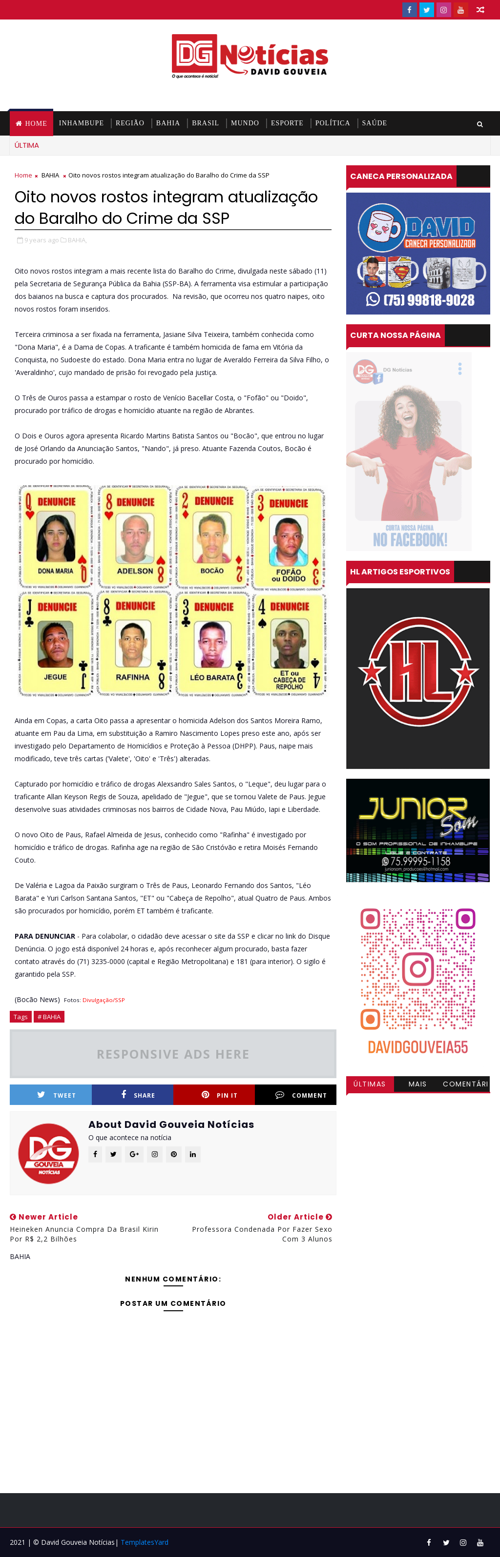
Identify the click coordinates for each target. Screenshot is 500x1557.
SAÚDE (375, 123)
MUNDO (245, 123)
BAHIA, (77, 240)
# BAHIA (49, 1016)
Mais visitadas (418, 1085)
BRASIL (205, 123)
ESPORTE (287, 123)
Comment (301, 1095)
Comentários (466, 1085)
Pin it (220, 1095)
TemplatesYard (144, 1542)
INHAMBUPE (81, 123)
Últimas (370, 1084)
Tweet (56, 1095)
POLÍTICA (333, 123)
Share (138, 1095)
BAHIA (168, 123)
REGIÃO (130, 123)
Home (36, 123)
